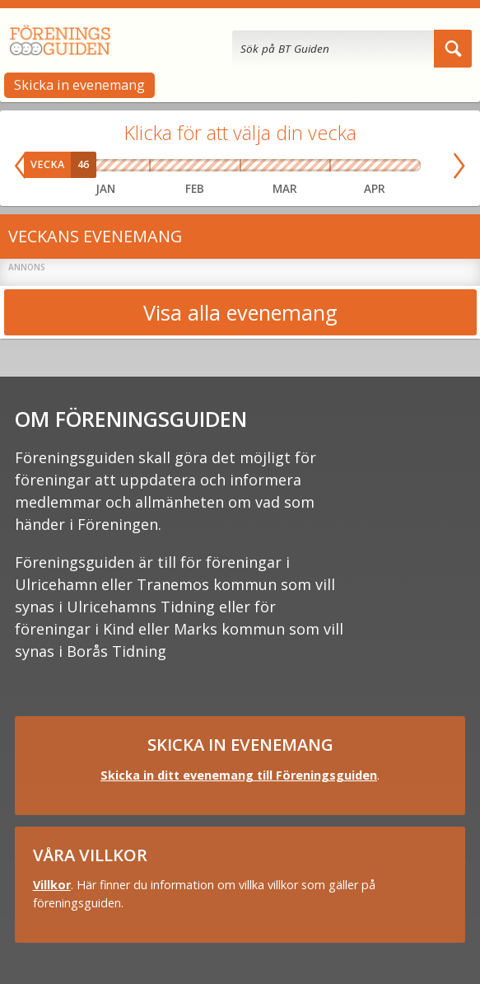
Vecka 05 (141, 165)
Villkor (52, 885)
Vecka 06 (161, 165)
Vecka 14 (339, 165)
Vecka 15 (357, 165)
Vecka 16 (375, 165)
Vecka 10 (251, 165)
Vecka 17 (393, 165)
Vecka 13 (318, 165)
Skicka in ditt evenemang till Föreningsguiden (238, 775)
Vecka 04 (123, 165)
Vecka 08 (206, 165)
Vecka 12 (296, 165)
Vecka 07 (184, 165)
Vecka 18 (411, 165)
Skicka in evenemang (79, 85)
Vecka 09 (228, 165)
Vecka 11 (274, 165)
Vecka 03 (105, 165)
